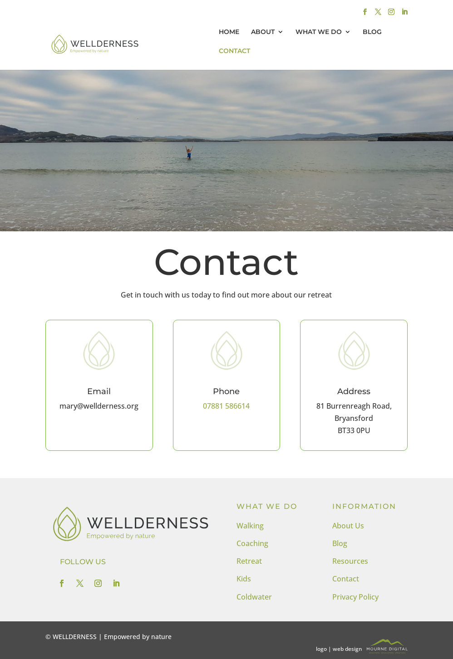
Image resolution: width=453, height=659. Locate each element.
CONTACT (234, 51)
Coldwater (254, 597)
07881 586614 (226, 406)
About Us (348, 526)
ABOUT (263, 32)
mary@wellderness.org (98, 406)
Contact (345, 579)
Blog (339, 543)
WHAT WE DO (318, 32)
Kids (243, 579)
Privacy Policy (355, 597)
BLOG (372, 32)
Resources (350, 561)
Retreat (249, 561)
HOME (229, 32)
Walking (250, 526)
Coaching (252, 543)
